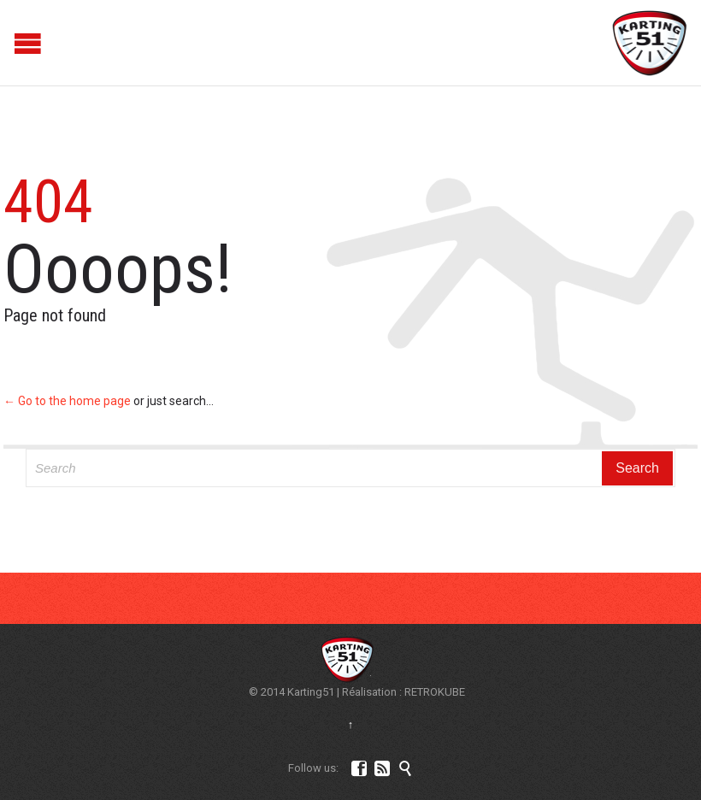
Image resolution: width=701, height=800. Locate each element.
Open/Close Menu (15, 43)
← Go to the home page (67, 401)
